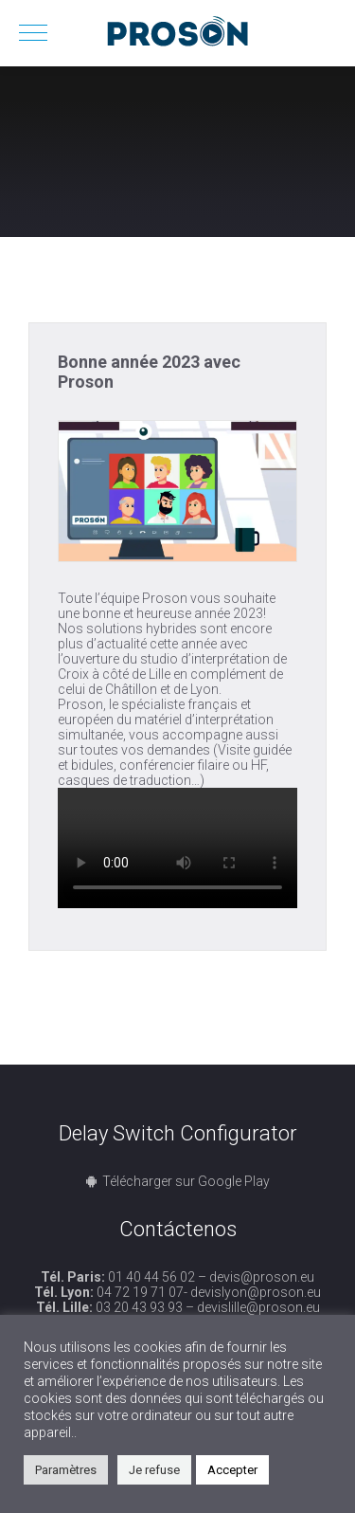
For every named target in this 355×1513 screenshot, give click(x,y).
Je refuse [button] (154, 1470)
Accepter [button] (232, 1470)
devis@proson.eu (261, 1277)
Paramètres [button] (66, 1470)
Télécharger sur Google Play (186, 1181)
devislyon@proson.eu (255, 1292)
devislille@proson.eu (258, 1307)
